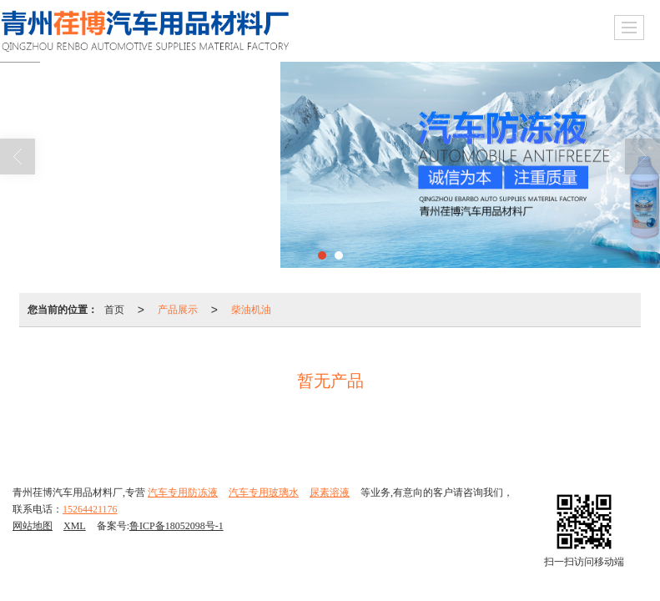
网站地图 (33, 526)
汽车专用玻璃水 (264, 492)
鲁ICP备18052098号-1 (176, 526)
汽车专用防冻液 (183, 492)
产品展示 (178, 310)
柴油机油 (251, 310)
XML (74, 526)
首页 (114, 310)
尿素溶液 (330, 492)
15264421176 (90, 509)
